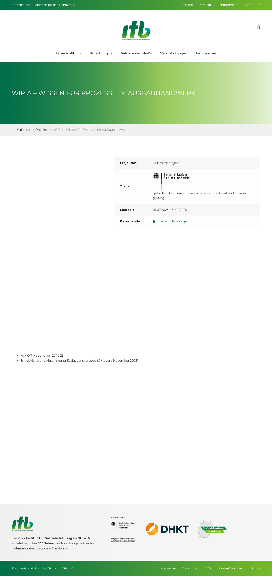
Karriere (187, 5)
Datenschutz (191, 568)
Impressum (168, 568)
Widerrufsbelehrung (231, 568)
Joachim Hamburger (172, 221)
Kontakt (205, 5)
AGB (208, 568)
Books (255, 568)
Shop (248, 5)
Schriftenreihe (228, 5)
